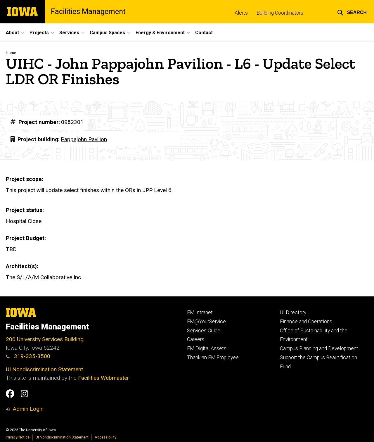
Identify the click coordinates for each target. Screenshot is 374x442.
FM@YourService (206, 321)
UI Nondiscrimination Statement (44, 369)
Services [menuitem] (69, 32)
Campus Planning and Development (319, 348)
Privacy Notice (18, 437)
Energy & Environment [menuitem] (160, 32)
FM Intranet (200, 312)
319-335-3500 (28, 356)
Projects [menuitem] (39, 32)
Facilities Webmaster (103, 377)
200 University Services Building (45, 339)
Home (11, 53)
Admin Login (28, 408)
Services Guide (203, 331)
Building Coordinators (280, 13)
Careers (195, 339)
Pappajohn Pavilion (84, 139)
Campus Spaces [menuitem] (107, 32)
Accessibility (105, 437)
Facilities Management (88, 11)
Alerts (241, 13)
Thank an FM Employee (213, 357)
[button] (352, 11)
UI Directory (293, 312)
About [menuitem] (12, 32)
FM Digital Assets (206, 348)
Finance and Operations (306, 321)
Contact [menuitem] (204, 32)
